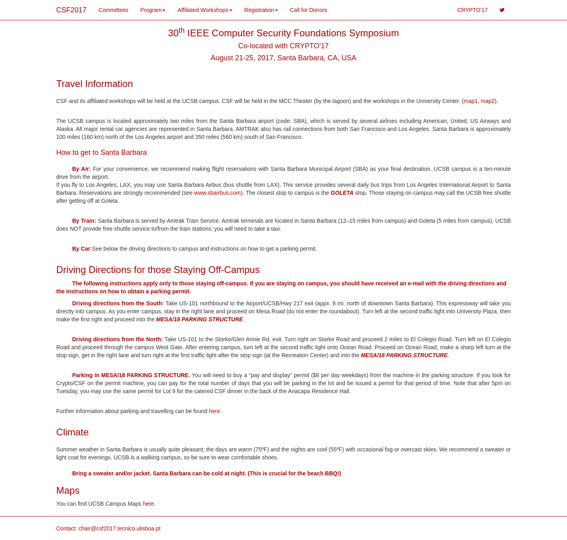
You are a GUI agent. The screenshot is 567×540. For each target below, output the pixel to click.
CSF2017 (71, 10)
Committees (113, 10)
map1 (471, 101)
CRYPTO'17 (472, 10)
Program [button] (153, 10)
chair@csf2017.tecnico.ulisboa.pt (120, 528)
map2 (488, 101)
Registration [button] (261, 10)
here (214, 411)
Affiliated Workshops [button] (204, 10)
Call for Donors (308, 10)
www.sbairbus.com (217, 193)
